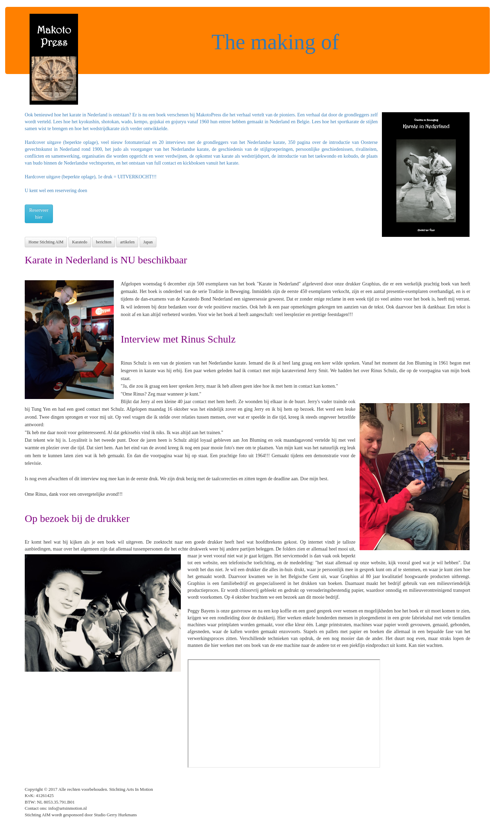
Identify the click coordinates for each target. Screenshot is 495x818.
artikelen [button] (127, 242)
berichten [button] (103, 242)
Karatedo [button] (79, 242)
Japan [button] (148, 242)
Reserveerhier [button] (38, 214)
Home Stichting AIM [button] (46, 242)
